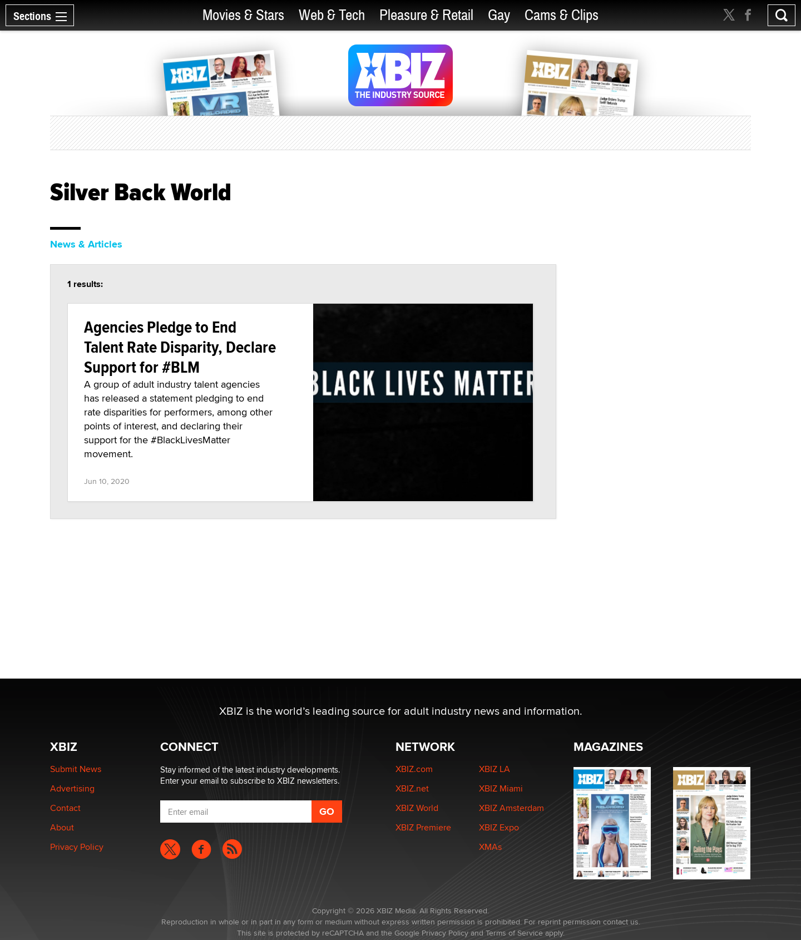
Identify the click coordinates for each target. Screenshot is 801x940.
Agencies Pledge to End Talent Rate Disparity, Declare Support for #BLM (180, 347)
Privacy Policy (76, 846)
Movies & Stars (243, 15)
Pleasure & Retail (426, 15)
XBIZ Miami (501, 788)
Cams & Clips (562, 15)
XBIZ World (416, 808)
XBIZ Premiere (423, 827)
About (62, 827)
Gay (499, 15)
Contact (65, 808)
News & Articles (86, 244)
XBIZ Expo (499, 827)
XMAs (490, 846)
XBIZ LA (494, 769)
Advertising (72, 788)
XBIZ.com (414, 769)
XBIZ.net (412, 788)
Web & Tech (332, 15)
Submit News (75, 769)
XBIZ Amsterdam (511, 808)
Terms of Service (514, 932)
